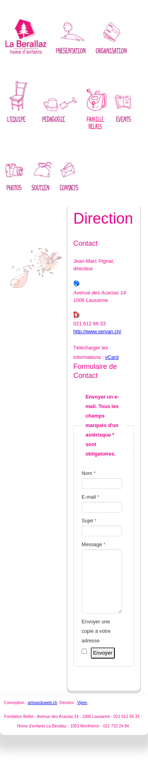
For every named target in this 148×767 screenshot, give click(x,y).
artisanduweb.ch (42, 714)
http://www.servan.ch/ (97, 331)
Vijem (82, 714)
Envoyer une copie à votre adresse (96, 642)
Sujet (89, 521)
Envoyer (102, 665)
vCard (111, 357)
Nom (89, 473)
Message (93, 544)
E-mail (90, 497)
